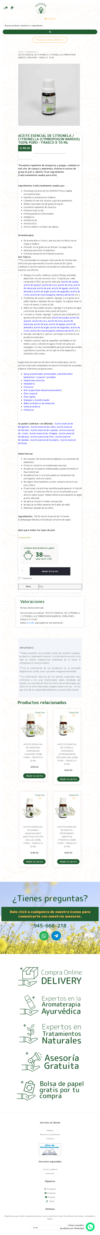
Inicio (20, 52)
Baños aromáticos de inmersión (39, 403)
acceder (31, 622)
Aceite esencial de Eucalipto (44, 439)
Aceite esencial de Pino (42, 436)
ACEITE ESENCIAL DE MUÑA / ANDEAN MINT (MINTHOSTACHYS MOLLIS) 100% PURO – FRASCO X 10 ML (33, 836)
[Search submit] (50, 32)
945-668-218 (50, 925)
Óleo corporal (30, 393)
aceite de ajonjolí (32, 284)
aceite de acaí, (44, 288)
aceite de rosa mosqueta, (42, 294)
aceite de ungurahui (59, 291)
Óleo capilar (30, 396)
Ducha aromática (32, 406)
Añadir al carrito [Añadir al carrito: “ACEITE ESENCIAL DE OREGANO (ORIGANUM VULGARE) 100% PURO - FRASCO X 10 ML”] (34, 775)
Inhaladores (29, 383)
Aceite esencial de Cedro (43, 426)
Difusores (29, 386)
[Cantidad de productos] (23, 570)
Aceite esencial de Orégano (43, 433)
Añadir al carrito (50, 571)
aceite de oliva (65, 284)
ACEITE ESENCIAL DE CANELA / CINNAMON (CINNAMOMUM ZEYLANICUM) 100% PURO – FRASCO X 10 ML (67, 754)
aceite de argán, (41, 291)
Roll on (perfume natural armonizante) (42, 390)
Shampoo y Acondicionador (37, 400)
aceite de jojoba (70, 281)
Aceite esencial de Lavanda (44, 430)
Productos (31, 52)
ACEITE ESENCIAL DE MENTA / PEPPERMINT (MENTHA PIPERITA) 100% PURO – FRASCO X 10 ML (67, 836)
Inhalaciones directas (34, 380)
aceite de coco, (49, 284)
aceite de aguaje (60, 288)
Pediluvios (29, 409)
